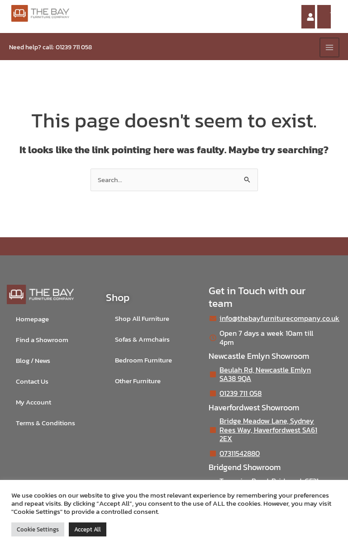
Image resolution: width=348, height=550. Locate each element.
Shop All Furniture (142, 319)
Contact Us (32, 381)
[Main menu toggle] (329, 47)
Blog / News (33, 361)
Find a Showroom (42, 340)
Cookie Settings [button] (38, 529)
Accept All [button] (87, 529)
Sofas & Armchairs (142, 339)
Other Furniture (138, 381)
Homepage (32, 319)
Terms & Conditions (45, 423)
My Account (33, 402)
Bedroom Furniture (143, 360)
